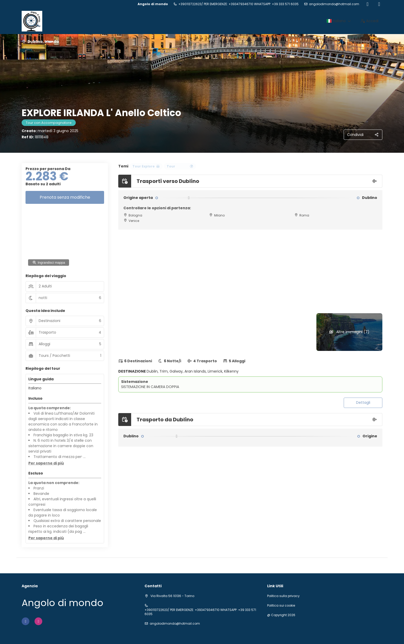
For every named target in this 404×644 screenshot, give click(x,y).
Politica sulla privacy (283, 596)
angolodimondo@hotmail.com (334, 4)
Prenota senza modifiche (65, 197)
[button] (46, 463)
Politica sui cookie (281, 605)
